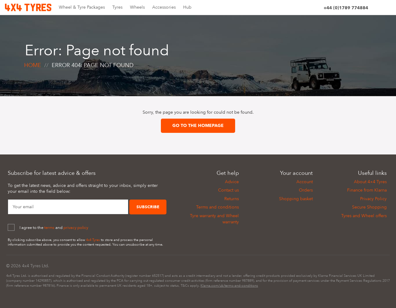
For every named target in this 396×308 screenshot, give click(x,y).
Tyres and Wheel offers (364, 216)
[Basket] (387, 9)
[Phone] (346, 9)
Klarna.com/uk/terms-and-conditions (229, 285)
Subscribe (147, 207)
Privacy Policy (373, 199)
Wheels (137, 7)
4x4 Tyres (93, 240)
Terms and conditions (217, 207)
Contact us (228, 190)
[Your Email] (68, 207)
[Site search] (376, 9)
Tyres (117, 7)
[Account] (316, 9)
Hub (187, 7)
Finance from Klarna (367, 190)
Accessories (164, 7)
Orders (306, 190)
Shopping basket (296, 199)
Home (32, 65)
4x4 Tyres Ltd (35, 266)
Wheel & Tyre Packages (82, 7)
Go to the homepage (198, 126)
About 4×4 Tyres (370, 182)
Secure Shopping (369, 207)
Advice (232, 182)
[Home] (28, 7)
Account (304, 182)
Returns (231, 199)
